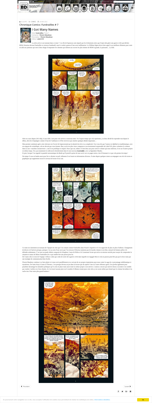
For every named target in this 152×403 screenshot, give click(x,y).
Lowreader (81, 151)
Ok (143, 400)
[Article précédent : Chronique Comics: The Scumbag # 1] (25, 386)
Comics (33, 22)
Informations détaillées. (103, 400)
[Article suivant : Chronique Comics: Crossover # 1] (128, 386)
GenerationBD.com (106, 2)
